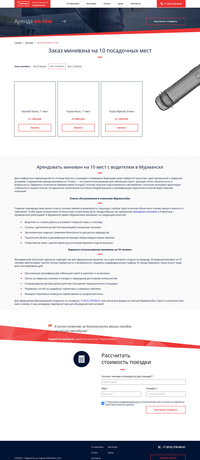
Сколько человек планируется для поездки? (127, 376)
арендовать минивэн (145, 211)
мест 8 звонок (39, 66)
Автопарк (91, 3)
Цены (120, 3)
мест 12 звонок (75, 66)
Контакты (136, 3)
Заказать (35, 127)
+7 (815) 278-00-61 (173, 3)
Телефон (151, 388)
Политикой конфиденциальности (124, 401)
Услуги (107, 3)
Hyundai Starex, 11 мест (35, 111)
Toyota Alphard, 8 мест (121, 111)
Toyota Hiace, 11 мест (78, 111)
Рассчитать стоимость (165, 21)
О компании (73, 3)
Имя (104, 388)
